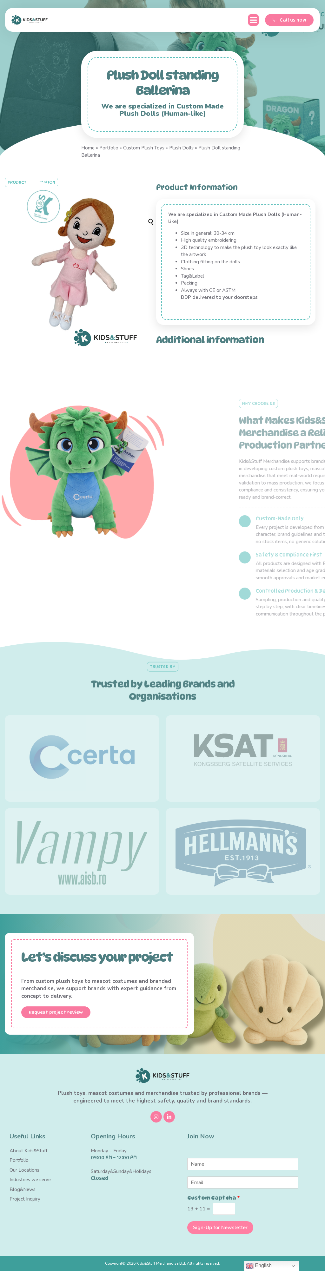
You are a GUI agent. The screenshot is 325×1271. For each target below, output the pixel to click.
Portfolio (108, 148)
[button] (253, 20)
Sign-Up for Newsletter (220, 1227)
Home (88, 148)
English (259, 1266)
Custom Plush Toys (143, 148)
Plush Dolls (181, 148)
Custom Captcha (213, 1198)
